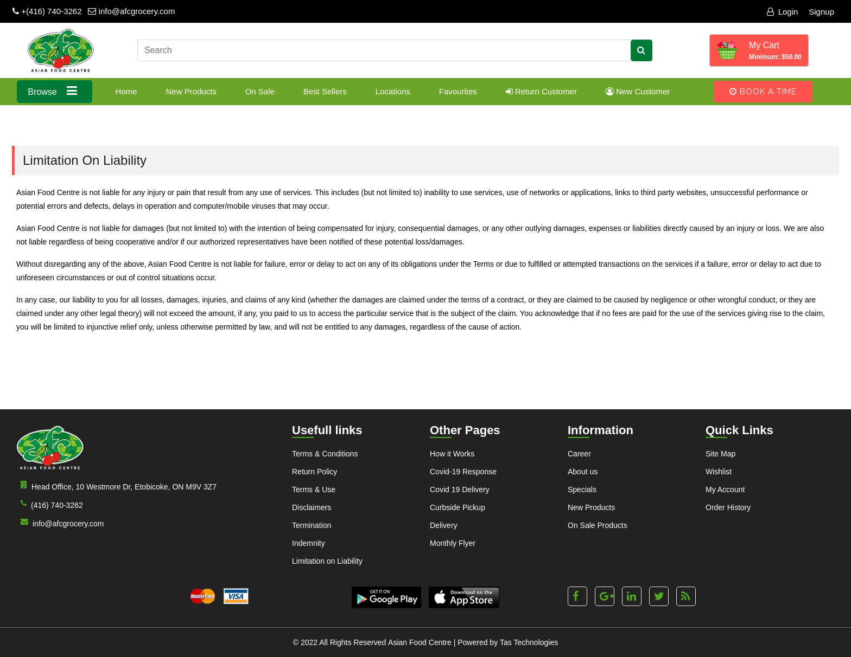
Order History (728, 507)
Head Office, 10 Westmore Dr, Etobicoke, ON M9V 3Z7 (116, 486)
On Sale (260, 91)
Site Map (720, 453)
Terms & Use (313, 489)
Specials (582, 489)
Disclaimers (311, 507)
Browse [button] (54, 91)
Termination (311, 525)
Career (579, 453)
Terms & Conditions (325, 453)
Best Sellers (325, 91)
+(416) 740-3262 (47, 11)
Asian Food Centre (420, 642)
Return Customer (541, 91)
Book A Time (763, 91)
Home (126, 91)
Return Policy (314, 471)
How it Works (452, 453)
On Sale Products (597, 525)
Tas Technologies (529, 642)
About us (583, 471)
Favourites (458, 91)
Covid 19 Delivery (460, 489)
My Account (725, 489)
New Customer (638, 91)
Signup (821, 11)
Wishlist (719, 471)
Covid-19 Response (463, 471)
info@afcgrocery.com (131, 11)
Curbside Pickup (457, 507)
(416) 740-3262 (49, 504)
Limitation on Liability (327, 561)
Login (782, 11)
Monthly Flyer (452, 543)
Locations (393, 91)
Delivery (444, 525)
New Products (191, 91)
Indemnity (308, 543)
